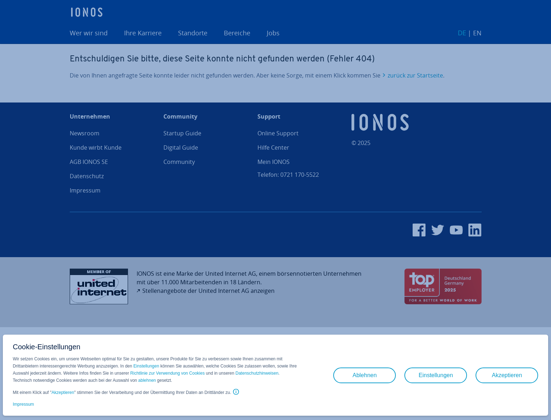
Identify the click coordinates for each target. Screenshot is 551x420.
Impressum (23, 404)
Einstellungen (146, 366)
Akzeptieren (62, 392)
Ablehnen (365, 375)
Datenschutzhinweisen (257, 373)
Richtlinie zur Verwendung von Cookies (167, 373)
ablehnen (147, 380)
